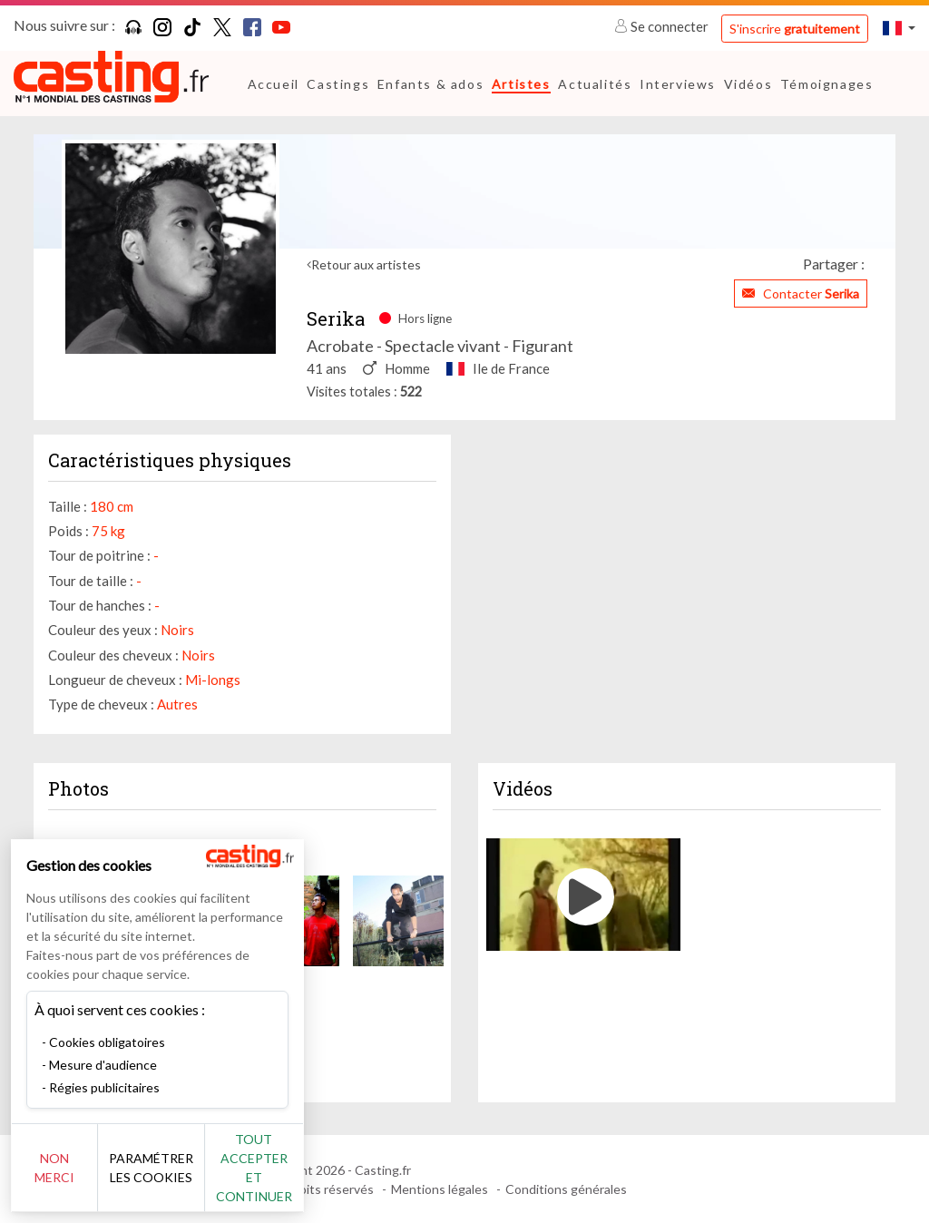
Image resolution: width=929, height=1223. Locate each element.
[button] (899, 27)
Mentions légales (439, 1189)
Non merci (75, 1177)
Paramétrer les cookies (202, 1177)
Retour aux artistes (366, 264)
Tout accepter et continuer (328, 1177)
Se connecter (662, 26)
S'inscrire (794, 28)
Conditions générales (566, 1189)
